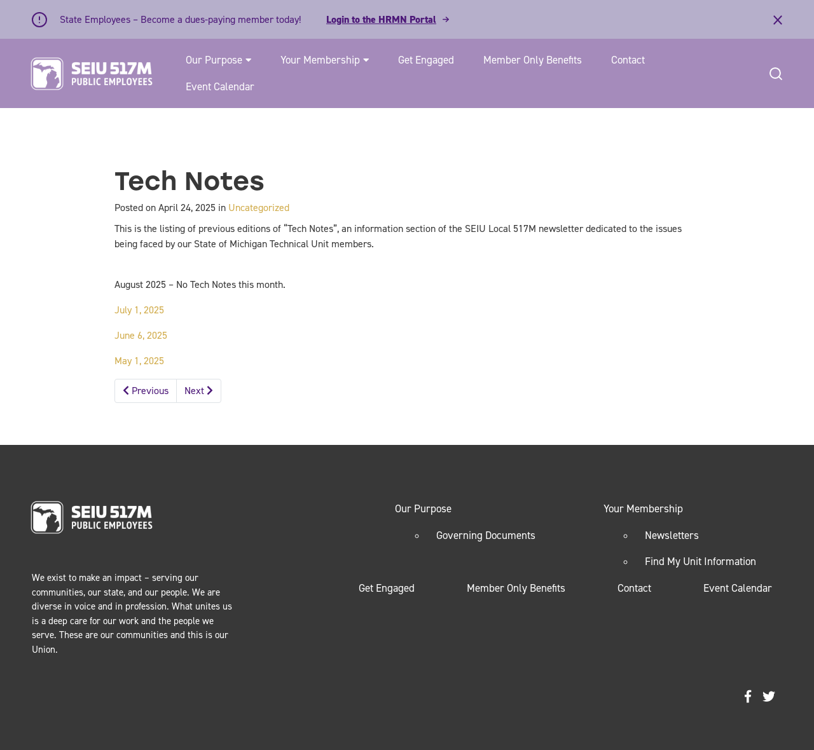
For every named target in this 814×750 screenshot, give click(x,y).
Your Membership (320, 60)
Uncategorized (258, 207)
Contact (628, 60)
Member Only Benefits (532, 60)
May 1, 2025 (139, 360)
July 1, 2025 (139, 310)
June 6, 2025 (140, 335)
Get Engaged (426, 60)
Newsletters (672, 535)
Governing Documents (485, 535)
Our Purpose (214, 60)
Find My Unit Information (700, 561)
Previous (146, 390)
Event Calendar (220, 86)
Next (198, 390)
